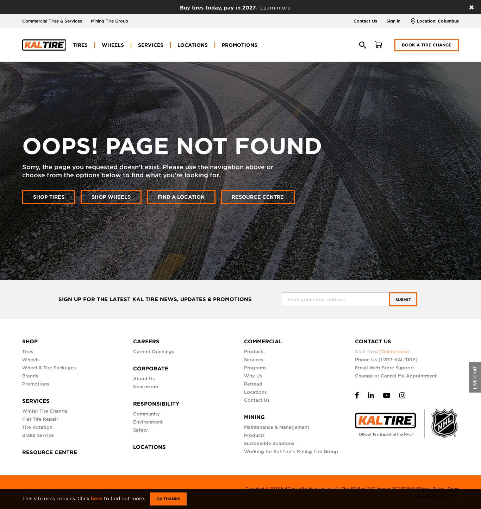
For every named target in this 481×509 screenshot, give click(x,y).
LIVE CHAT (474, 377)
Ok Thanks (168, 498)
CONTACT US (373, 341)
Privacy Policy (431, 488)
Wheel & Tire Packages (49, 367)
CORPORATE (150, 368)
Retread (253, 384)
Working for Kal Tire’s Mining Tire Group (291, 451)
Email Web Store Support (384, 367)
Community (146, 413)
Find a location (181, 197)
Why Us (253, 375)
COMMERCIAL (263, 341)
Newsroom (145, 386)
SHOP (30, 341)
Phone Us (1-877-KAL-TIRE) (386, 359)
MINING (254, 417)
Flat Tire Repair (40, 419)
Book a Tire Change (426, 44)
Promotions (35, 384)
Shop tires (48, 197)
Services (253, 359)
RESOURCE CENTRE (49, 452)
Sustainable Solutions (269, 443)
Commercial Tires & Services (52, 21)
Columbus (448, 21)
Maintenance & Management (276, 427)
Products (254, 351)
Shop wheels (111, 197)
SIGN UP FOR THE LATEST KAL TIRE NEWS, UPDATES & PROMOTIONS (155, 299)
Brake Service (38, 435)
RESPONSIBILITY (156, 404)
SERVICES (36, 401)
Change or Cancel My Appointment (396, 375)
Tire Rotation (37, 427)
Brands (30, 375)
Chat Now (382, 351)
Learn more (275, 8)
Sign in (393, 21)
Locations (255, 392)
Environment (148, 422)
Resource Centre (258, 197)
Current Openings (153, 351)
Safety (140, 430)
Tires (27, 351)
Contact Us (365, 21)
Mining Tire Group (109, 21)
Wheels (31, 359)
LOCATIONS (149, 447)
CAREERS (146, 341)
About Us (144, 378)
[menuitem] (80, 45)
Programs (255, 367)
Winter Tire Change (45, 411)
